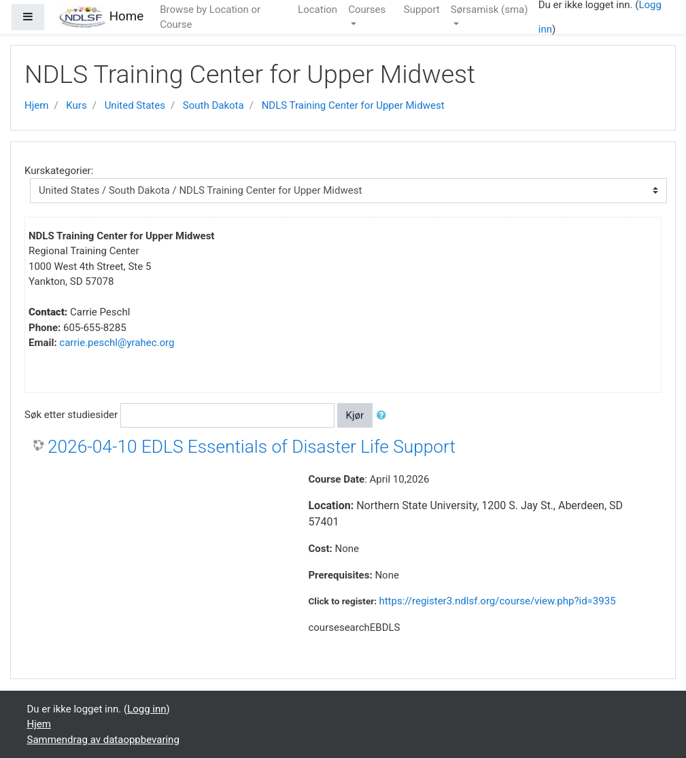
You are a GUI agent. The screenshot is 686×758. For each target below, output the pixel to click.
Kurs (76, 105)
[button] (384, 415)
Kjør (355, 415)
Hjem (36, 105)
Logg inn (146, 709)
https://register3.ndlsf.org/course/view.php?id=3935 (497, 601)
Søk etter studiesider (71, 415)
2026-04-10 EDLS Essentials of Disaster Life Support (252, 446)
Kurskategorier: (58, 171)
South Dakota (213, 105)
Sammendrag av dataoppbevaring (103, 740)
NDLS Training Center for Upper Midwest (353, 105)
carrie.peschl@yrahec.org (116, 343)
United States (135, 105)
